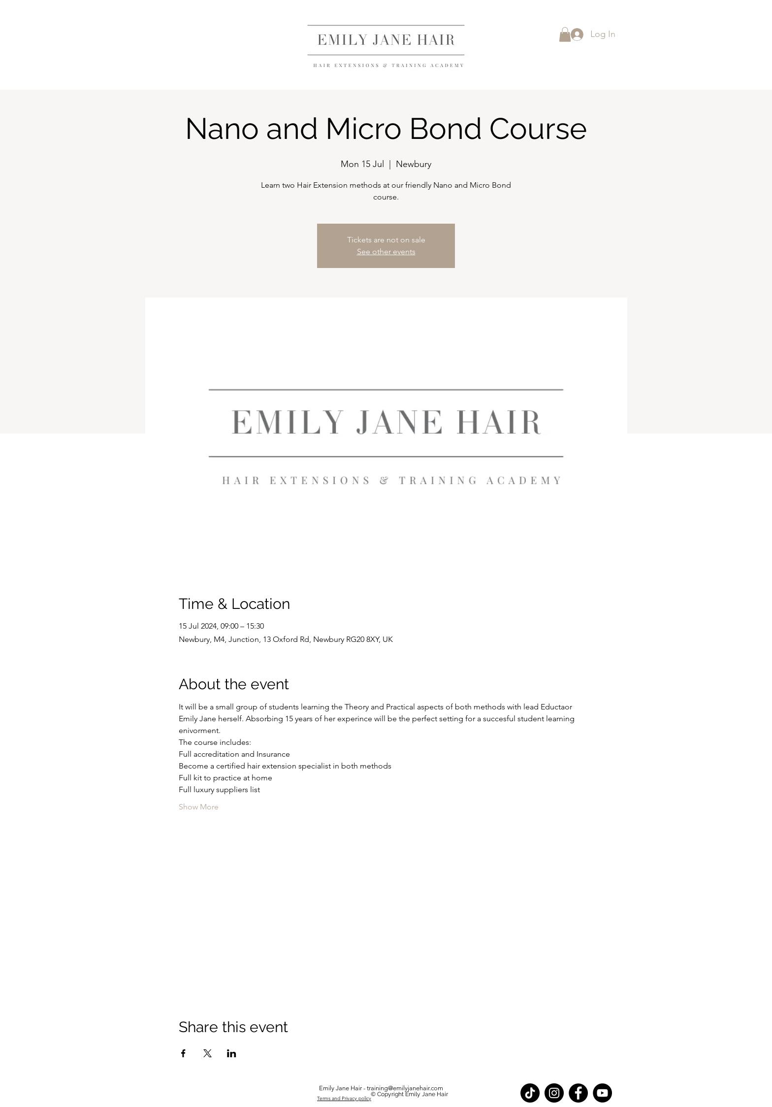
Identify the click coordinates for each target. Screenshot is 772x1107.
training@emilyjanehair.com (405, 1088)
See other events (386, 251)
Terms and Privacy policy (344, 1098)
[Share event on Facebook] (183, 1053)
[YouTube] (602, 1093)
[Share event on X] (207, 1053)
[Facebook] (578, 1093)
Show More (199, 806)
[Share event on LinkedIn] (231, 1053)
